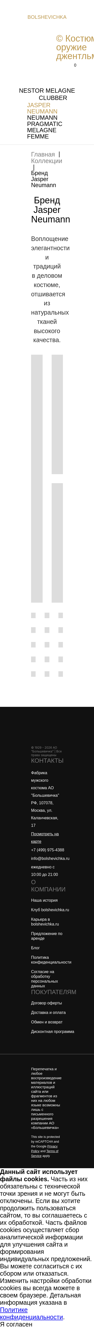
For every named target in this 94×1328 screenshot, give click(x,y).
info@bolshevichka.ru (50, 858)
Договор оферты (46, 1003)
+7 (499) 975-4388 (47, 850)
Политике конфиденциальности (31, 1313)
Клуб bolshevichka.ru (50, 910)
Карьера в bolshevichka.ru (45, 921)
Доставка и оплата (48, 1012)
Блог (35, 948)
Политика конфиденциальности (51, 959)
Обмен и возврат (46, 1022)
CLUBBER (53, 98)
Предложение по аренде (46, 936)
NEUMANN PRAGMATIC (44, 120)
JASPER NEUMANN (42, 108)
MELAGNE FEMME (41, 133)
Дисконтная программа (52, 1031)
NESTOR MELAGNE (47, 90)
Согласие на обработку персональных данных (44, 979)
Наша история (44, 900)
